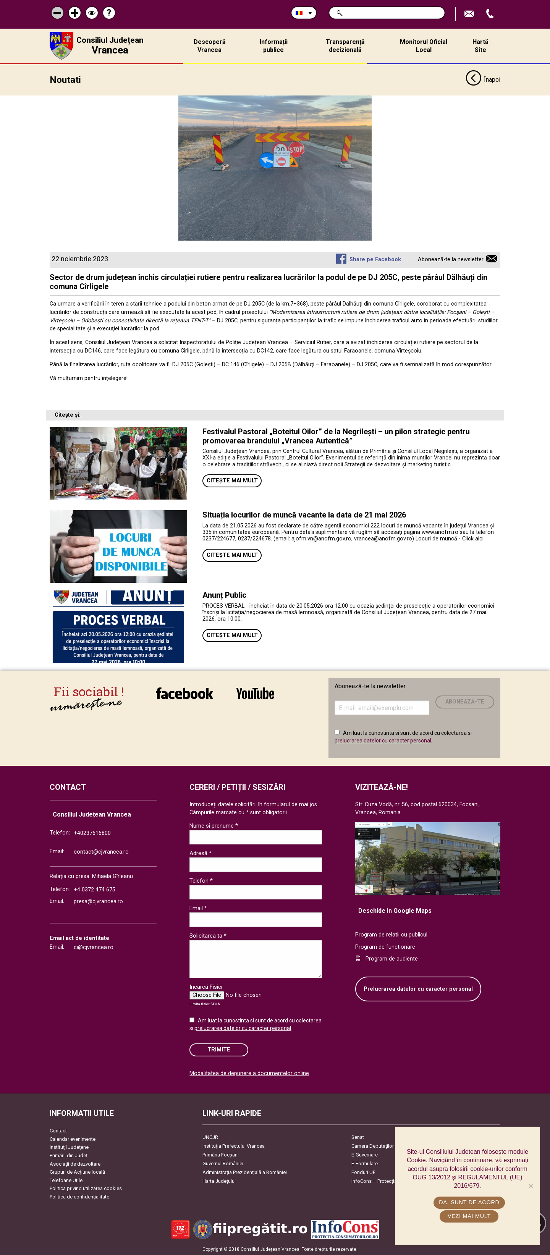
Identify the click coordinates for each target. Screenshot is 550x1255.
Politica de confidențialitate (79, 1196)
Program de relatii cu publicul (391, 934)
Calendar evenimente (72, 1138)
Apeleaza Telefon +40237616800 (491, 14)
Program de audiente (392, 958)
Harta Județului (219, 1181)
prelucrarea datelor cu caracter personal (383, 740)
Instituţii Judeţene (69, 1147)
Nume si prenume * (213, 825)
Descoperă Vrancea (210, 45)
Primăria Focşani (220, 1154)
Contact (58, 1130)
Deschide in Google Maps (395, 910)
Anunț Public (224, 594)
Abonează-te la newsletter (451, 259)
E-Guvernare (364, 1154)
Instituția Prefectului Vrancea (233, 1145)
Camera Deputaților (372, 1145)
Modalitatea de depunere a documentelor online (249, 1072)
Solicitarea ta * (207, 935)
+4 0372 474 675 (94, 889)
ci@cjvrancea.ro (93, 946)
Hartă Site (480, 45)
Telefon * (201, 880)
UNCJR (210, 1137)
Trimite (218, 1049)
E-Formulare (364, 1163)
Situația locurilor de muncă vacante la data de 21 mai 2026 (304, 514)
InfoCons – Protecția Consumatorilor (391, 1181)
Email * (198, 907)
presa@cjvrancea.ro (98, 901)
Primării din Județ (68, 1155)
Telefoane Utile (66, 1179)
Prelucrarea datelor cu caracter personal (418, 988)
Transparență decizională (345, 45)
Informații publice (274, 45)
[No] (530, 1186)
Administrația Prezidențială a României (244, 1172)
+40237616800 (92, 832)
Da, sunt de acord (469, 1202)
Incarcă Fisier (206, 986)
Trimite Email (470, 14)
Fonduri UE (363, 1172)
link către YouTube (255, 692)
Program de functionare (385, 946)
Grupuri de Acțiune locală (77, 1171)
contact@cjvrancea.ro (101, 851)
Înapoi (483, 79)
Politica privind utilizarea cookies (86, 1188)
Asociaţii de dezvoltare (75, 1163)
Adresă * (200, 852)
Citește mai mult (232, 480)
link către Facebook (184, 692)
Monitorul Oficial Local (423, 45)
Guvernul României (222, 1163)
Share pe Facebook (375, 259)
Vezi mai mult (469, 1216)
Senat (357, 1137)
